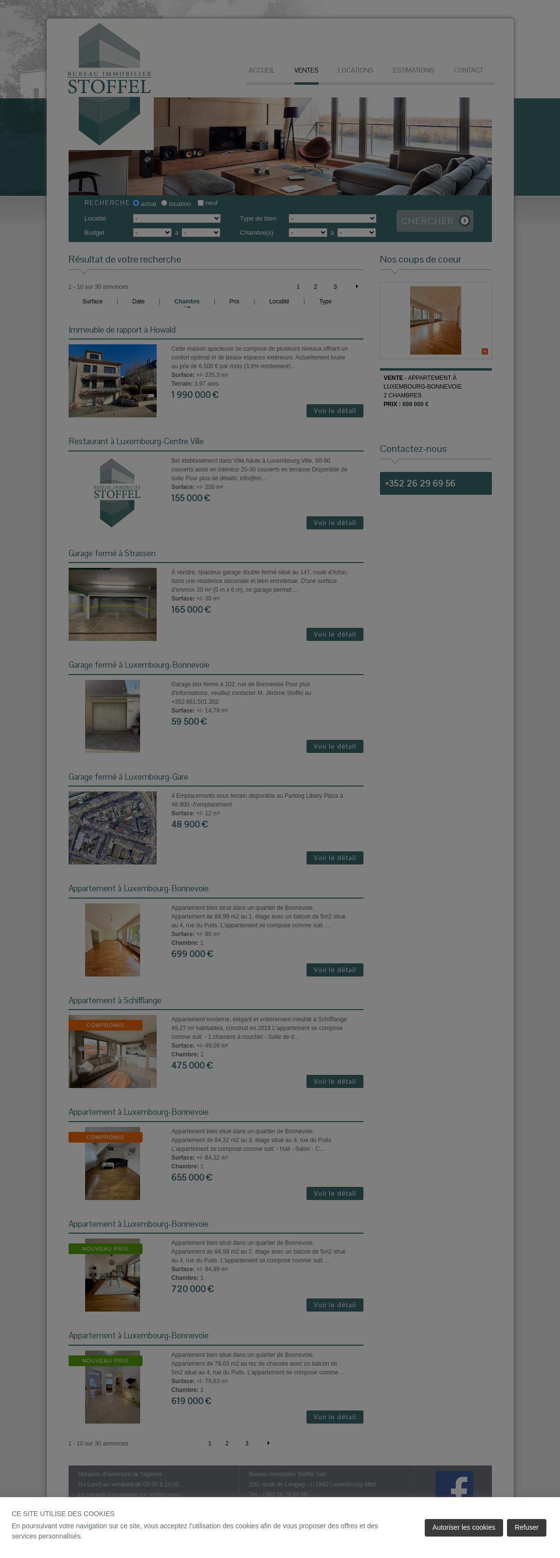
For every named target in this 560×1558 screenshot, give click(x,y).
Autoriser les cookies (464, 1527)
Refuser (527, 1527)
